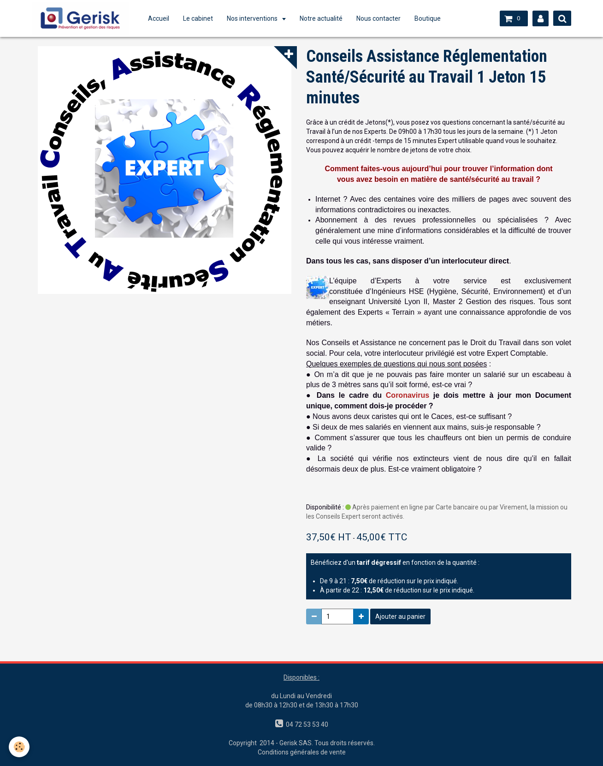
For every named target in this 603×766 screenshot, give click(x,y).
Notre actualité (323, 18)
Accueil (161, 18)
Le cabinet (201, 18)
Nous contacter (381, 18)
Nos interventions (256, 18)
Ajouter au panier (400, 616)
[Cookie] (19, 746)
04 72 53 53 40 (305, 724)
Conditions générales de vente (302, 752)
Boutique (430, 18)
